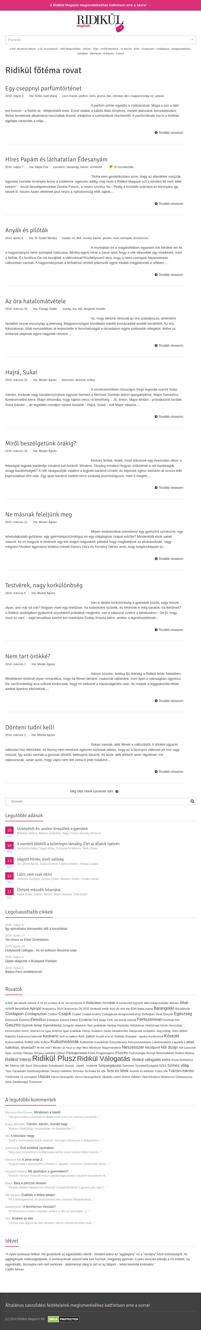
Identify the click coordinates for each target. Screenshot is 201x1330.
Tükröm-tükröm (181, 1071)
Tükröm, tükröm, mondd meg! (46, 1124)
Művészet (95, 1047)
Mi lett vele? (44, 1047)
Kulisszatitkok (14, 1042)
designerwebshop (129, 1014)
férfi (78, 238)
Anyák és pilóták (26, 230)
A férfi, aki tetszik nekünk (21, 1002)
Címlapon (15, 1013)
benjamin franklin (94, 308)
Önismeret (35, 1081)
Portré (91, 1053)
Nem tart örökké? (27, 656)
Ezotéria (85, 1020)
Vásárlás (107, 1076)
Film (177, 1019)
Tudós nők (161, 1071)
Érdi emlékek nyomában (37, 1148)
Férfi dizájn (99, 1019)
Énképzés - (109, 53)
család (66, 238)
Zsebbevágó (20, 1081)
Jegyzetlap (164, 1030)
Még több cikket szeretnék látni (91, 791)
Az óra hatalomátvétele (35, 301)
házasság (72, 167)
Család (76, 1014)
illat (109, 95)
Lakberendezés (161, 1042)
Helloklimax (137, 1025)
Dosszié (168, 1014)
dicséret (80, 379)
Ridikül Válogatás (104, 1058)
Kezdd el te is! (105, 1036)
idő (80, 308)
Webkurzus (168, 1076)
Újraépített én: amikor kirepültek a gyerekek (52, 828)
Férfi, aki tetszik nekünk (121, 1019)
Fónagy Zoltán (48, 308)
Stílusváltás (40, 1065)
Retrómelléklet (165, 1053)
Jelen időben (180, 1030)
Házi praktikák (96, 1025)
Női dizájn (169, 1047)
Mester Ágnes (48, 379)
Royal (175, 1059)
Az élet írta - (126, 49)
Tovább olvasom (171, 133)
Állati (184, 1002)
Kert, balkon (87, 1036)
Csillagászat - (164, 49)
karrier (84, 167)
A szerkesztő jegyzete (129, 1002)
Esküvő (120, 53)
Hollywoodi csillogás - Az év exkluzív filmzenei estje (41, 950)
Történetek (12, 1076)
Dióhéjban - (83, 53)
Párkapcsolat (76, 1053)
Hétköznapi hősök (156, 1025)
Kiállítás (119, 1036)
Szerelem (128, 1065)
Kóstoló (171, 1035)
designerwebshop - (181, 49)
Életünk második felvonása (38, 889)
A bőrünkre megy (23, 1136)
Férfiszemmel (149, 1019)
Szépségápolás (110, 1065)
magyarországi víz (142, 95)
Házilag (111, 1025)
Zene (8, 1081)
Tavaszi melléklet (60, 1071)
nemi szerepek (122, 238)
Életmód (24, 1019)
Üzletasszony (183, 1076)
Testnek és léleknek (142, 1071)
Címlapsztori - (148, 49)
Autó (112, 1008)
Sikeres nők (17, 1065)
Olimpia (27, 1053)
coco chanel (69, 95)
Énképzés (53, 1019)
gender (107, 238)
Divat (159, 1014)
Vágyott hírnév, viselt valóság (40, 859)
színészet (96, 167)
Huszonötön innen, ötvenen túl (24, 1030)
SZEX (162, 1065)
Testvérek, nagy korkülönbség (44, 585)
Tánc (8, 1071)
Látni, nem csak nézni (34, 874)
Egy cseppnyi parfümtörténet (43, 88)
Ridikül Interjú (18, 1059)
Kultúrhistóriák (65, 1041)
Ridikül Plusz (54, 1058)
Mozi (85, 1047)
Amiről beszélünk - (110, 49)
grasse (159, 95)
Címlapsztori (36, 1014)
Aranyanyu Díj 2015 (76, 1008)
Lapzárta (177, 1042)
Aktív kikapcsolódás (156, 1002)
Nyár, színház (13, 1053)
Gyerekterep (52, 1025)
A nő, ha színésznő (70, 1002)
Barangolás (164, 1008)
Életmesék (11, 1019)
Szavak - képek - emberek (81, 1065)
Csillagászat (110, 1014)
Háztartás (123, 1025)
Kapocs (11, 1036)
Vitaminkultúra (151, 1076)
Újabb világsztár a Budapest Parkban (31, 961)
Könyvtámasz (118, 1042)
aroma (101, 95)
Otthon (60, 1053)
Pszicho (121, 1053)
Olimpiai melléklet (44, 1053)
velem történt (122, 1076)
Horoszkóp (175, 1025)
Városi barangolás (62, 1076)
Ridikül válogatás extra (151, 1060)
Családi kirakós (91, 1014)
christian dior (121, 95)
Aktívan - (87, 49)
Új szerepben (28, 1076)
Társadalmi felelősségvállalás (30, 1071)
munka (87, 238)
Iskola (107, 1030)
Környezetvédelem (140, 1042)
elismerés (68, 379)
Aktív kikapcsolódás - (71, 49)
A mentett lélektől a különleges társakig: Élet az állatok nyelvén (68, 843)
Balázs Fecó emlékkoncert (23, 972)
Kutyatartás (101, 1042)
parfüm (83, 95)
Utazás (44, 1076)
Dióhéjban (148, 1014)
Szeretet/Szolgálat (146, 1065)
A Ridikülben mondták (99, 1003)
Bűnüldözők (182, 1008)
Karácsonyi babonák (29, 1036)
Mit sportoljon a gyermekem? (48, 1171)
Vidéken (136, 1076)
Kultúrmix (87, 1042)
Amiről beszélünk (17, 1008)
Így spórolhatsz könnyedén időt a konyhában (36, 929)
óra (74, 308)
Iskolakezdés (120, 1030)
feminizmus (140, 238)
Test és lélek (118, 1070)
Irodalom (97, 1030)
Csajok (64, 1014)
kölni (93, 95)
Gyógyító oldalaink (74, 1025)
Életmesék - (96, 53)
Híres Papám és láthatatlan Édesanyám (56, 159)
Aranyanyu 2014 (52, 1008)
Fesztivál (168, 1019)
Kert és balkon (68, 1036)
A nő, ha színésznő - (48, 49)
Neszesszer (133, 1047)
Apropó (35, 1008)
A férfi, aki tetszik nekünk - (23, 49)
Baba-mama (145, 1008)
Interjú (86, 1030)
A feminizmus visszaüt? (39, 1207)
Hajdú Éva (41, 167)
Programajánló (105, 1053)
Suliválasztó (56, 1065)
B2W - (137, 49)
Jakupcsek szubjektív (142, 1030)
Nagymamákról (111, 1047)
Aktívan (174, 1002)
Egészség (183, 1014)
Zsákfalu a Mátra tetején (38, 1195)
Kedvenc (51, 1036)
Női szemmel (187, 1047)
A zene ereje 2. (32, 1159)
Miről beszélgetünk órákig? (40, 443)
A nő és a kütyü (47, 1002)
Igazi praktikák (72, 1030)
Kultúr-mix (32, 1042)
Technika (77, 1071)
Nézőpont (152, 1047)
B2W (134, 1008)
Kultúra (45, 1042)
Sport (28, 1065)
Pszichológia (137, 1053)
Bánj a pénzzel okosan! (30, 1183)
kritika (91, 379)
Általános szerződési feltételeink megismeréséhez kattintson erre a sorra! (77, 1305)
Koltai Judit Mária (46, 95)
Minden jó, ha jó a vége (67, 1047)
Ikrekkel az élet (22, 1218)
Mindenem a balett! (47, 1112)
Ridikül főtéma (184, 1053)
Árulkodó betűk (99, 1008)
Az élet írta (123, 1008)
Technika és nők (95, 1071)
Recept (150, 1053)
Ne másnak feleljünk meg (38, 514)
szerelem (59, 167)
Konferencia (155, 1036)
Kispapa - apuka (136, 1036)
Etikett (74, 1019)
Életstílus (38, 1020)
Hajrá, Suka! (21, 372)
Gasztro (13, 1025)
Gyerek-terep (31, 1025)
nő (73, 238)
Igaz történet (53, 1030)
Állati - (96, 49)
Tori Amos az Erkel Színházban (27, 940)
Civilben (53, 1014)
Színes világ (178, 1065)
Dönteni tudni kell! (29, 727)
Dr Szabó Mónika (46, 238)
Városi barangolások (88, 1076)
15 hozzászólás (123, 167)
